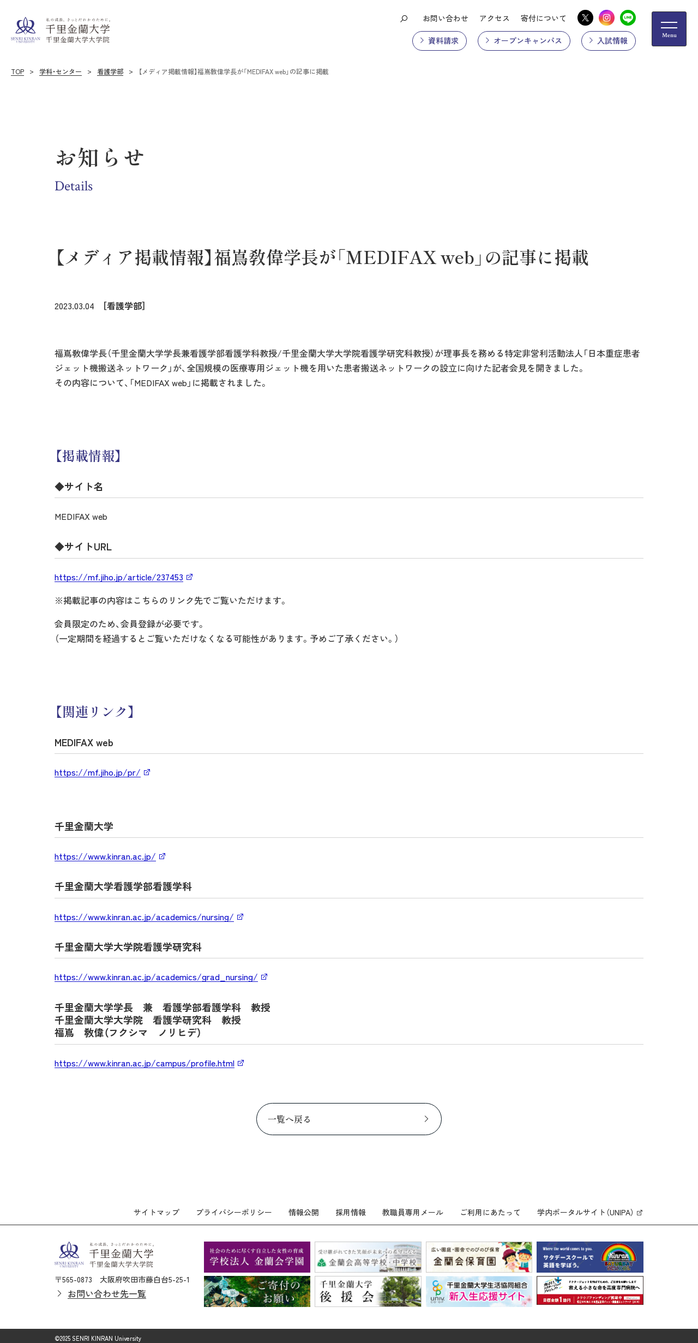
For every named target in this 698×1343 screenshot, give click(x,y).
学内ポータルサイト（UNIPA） (585, 1206)
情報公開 (303, 1206)
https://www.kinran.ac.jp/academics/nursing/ (144, 916)
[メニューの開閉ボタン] (669, 28)
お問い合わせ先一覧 (107, 1287)
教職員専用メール (412, 1206)
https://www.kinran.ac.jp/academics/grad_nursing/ (156, 976)
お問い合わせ (445, 18)
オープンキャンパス (528, 40)
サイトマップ (156, 1206)
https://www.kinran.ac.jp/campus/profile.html (144, 1062)
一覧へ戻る (289, 1118)
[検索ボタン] (403, 18)
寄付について (544, 18)
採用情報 (350, 1206)
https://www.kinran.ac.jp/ (105, 855)
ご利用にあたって (490, 1206)
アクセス (494, 18)
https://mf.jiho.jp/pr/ (98, 771)
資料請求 (443, 40)
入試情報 (612, 40)
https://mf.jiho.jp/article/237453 (119, 576)
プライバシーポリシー (234, 1206)
